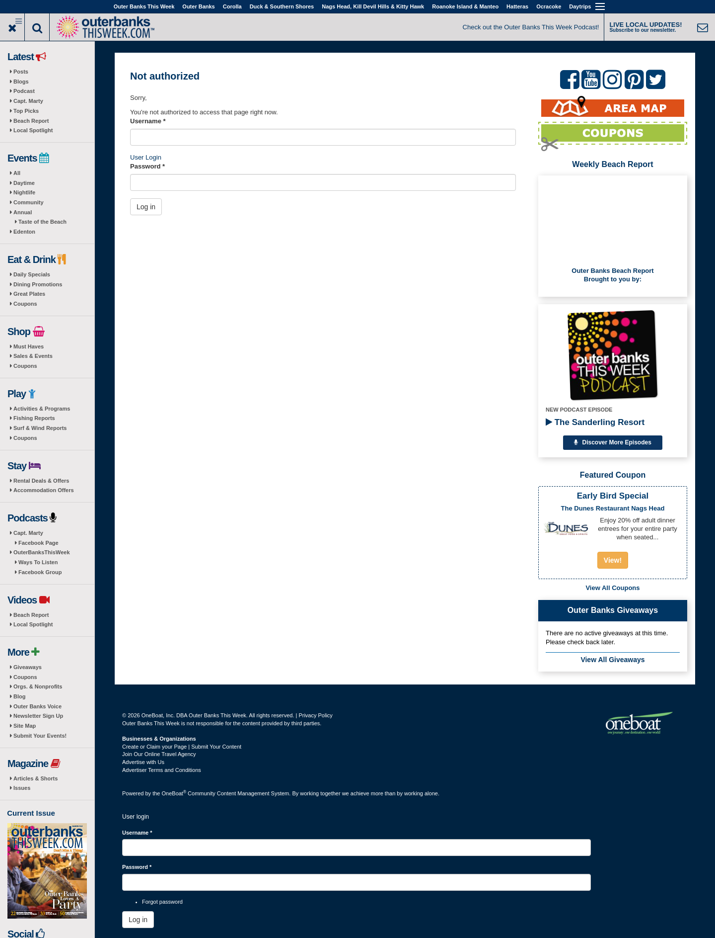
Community (28, 202)
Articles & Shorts (35, 778)
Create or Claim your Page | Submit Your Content (181, 747)
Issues (21, 788)
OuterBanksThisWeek (41, 552)
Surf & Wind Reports (40, 428)
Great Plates (29, 294)
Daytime (24, 183)
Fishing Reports (34, 418)
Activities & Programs (41, 409)
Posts (20, 72)
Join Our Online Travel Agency (159, 754)
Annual (22, 212)
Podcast (24, 91)
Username (148, 121)
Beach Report (31, 121)
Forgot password (162, 902)
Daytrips (580, 6)
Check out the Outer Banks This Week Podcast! (531, 27)
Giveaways (27, 667)
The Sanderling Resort (595, 422)
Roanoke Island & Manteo (465, 6)
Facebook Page (38, 543)
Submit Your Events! (40, 736)
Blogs (21, 82)
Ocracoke (548, 6)
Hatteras (517, 6)
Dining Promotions (37, 284)
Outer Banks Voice (37, 706)
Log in (146, 207)
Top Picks (26, 111)
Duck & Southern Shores (282, 6)
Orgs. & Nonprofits (37, 686)
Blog (19, 696)
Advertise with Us (143, 762)
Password (147, 166)
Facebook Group (40, 572)
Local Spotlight (33, 130)
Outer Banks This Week (144, 6)
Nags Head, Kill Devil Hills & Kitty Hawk (373, 6)
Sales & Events (33, 356)
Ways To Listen (38, 562)
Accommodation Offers (43, 490)
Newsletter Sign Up (38, 716)
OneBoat (174, 793)
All (16, 173)
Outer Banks (198, 6)
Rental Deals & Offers (41, 481)
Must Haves (28, 346)
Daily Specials (31, 274)
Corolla (232, 6)
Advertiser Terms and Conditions (161, 770)
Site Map (24, 726)
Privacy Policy (315, 715)
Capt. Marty (28, 101)
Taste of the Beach (42, 222)
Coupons (25, 304)
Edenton (24, 232)
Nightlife (24, 192)
